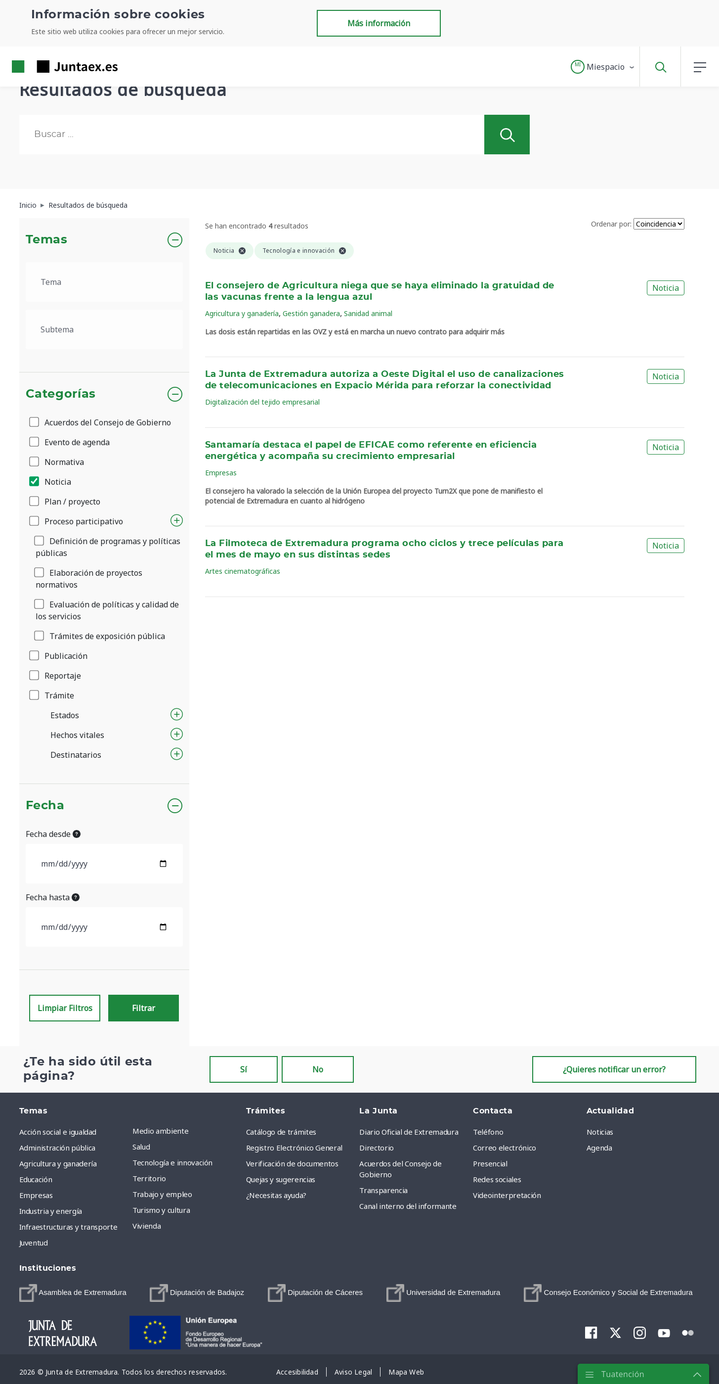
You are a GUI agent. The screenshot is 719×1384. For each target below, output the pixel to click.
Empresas (221, 472)
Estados (64, 715)
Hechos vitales (77, 735)
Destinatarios (75, 754)
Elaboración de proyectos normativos (89, 578)
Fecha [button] (45, 806)
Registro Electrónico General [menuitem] (294, 1148)
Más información (378, 23)
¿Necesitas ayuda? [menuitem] (276, 1195)
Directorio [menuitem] (376, 1148)
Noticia (51, 481)
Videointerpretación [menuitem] (507, 1195)
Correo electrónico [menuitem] (504, 1148)
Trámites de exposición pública (100, 636)
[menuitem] (73, 1293)
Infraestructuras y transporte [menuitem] (68, 1227)
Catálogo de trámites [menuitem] (281, 1132)
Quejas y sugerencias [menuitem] (280, 1179)
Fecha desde (53, 834)
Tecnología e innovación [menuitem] (172, 1162)
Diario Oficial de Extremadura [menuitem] (408, 1132)
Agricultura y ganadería (242, 313)
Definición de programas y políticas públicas (108, 547)
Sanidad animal (368, 313)
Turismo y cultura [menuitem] (161, 1210)
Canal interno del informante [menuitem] (407, 1206)
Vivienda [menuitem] (146, 1226)
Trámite (52, 695)
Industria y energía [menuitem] (50, 1211)
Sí (243, 1069)
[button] (603, 67)
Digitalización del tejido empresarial (262, 402)
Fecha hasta (53, 897)
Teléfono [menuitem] (488, 1132)
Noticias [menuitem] (600, 1132)
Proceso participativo (77, 521)
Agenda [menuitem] (599, 1148)
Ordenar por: (611, 224)
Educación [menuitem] (35, 1179)
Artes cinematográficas (242, 571)
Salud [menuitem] (141, 1147)
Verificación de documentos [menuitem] (292, 1163)
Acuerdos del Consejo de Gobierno (101, 422)
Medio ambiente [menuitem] (160, 1131)
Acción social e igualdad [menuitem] (58, 1132)
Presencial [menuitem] (490, 1163)
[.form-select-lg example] (104, 282)
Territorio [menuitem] (149, 1178)
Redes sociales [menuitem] (497, 1179)
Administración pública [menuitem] (57, 1148)
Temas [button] (47, 240)
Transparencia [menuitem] (383, 1190)
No (317, 1069)
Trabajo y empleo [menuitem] (162, 1194)
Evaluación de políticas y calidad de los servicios (107, 610)
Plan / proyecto (65, 501)
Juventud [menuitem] (33, 1242)
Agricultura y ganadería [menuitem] (58, 1163)
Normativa (57, 462)
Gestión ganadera (311, 313)
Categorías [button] (61, 394)
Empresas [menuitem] (36, 1195)
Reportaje (56, 675)
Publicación (59, 655)
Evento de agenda (70, 442)
